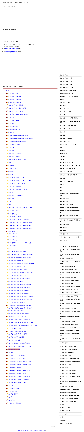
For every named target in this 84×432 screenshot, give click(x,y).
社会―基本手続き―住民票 (15, 105)
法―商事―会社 (12, 352)
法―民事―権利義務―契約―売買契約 (18, 290)
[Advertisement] (30, 17)
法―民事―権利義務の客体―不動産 (17, 269)
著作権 (44, 430)
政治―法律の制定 (13, 231)
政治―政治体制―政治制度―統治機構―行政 (20, 225)
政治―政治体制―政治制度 (15, 216)
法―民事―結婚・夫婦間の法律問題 (17, 334)
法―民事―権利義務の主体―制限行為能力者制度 (21, 264)
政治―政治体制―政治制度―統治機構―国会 (20, 222)
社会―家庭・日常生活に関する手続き (18, 114)
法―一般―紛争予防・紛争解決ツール (18, 251)
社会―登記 (11, 150)
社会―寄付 (11, 165)
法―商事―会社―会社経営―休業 (17, 382)
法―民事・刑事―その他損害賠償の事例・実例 (20, 322)
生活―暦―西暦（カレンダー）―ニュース (19, 180)
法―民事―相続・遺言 (14, 340)
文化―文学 (11, 198)
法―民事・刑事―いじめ (14, 328)
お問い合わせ (27, 430)
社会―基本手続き (13, 93)
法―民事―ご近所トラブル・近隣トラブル (19, 316)
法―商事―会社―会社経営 (15, 367)
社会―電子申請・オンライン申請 (17, 159)
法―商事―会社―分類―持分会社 (17, 358)
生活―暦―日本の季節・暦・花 (16, 183)
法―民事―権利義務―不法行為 (16, 310)
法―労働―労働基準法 (14, 388)
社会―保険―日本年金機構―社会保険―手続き (20, 138)
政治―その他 (12, 245)
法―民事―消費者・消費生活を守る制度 (19, 343)
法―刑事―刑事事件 (13, 394)
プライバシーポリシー (34, 430)
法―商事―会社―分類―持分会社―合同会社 (20, 361)
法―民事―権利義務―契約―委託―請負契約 (20, 305)
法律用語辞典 (12, 400)
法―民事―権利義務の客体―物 (16, 267)
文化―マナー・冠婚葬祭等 (15, 195)
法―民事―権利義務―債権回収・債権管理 (19, 284)
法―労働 (10, 385)
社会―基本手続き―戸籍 (14, 99)
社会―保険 (11, 132)
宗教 (9, 204)
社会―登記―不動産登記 (14, 153)
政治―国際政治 (12, 237)
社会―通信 (11, 123)
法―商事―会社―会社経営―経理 (17, 373)
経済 (9, 201)
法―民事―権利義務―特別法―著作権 (18, 313)
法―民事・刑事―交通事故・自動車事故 (19, 319)
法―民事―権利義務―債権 (15, 281)
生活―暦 (10, 174)
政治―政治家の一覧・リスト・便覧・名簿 (19, 243)
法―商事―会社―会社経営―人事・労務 (19, 370)
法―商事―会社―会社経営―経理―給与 (19, 376)
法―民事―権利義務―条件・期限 (17, 275)
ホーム (7, 90)
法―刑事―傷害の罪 (13, 391)
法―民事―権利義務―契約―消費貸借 (18, 293)
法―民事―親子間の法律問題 (16, 337)
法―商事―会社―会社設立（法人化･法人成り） (21, 364)
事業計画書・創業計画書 (11, 48)
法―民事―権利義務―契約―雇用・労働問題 (20, 299)
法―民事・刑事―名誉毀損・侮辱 (17, 331)
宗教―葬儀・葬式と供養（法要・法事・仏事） (20, 208)
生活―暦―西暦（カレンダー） (16, 177)
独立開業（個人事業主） (11, 52)
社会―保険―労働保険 (14, 144)
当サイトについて (21, 430)
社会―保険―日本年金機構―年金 (17, 141)
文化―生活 (11, 192)
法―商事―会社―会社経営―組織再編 (18, 379)
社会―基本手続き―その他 (15, 111)
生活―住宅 (11, 171)
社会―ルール (12, 168)
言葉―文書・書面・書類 (14, 186)
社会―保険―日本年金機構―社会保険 (18, 135)
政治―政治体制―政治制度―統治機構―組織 (20, 228)
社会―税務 (11, 147)
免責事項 (40, 430)
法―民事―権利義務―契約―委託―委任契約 (20, 308)
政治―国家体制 (12, 240)
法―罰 (10, 397)
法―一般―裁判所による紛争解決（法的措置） (20, 254)
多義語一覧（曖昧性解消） (15, 403)
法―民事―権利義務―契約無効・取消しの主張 (20, 272)
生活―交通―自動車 (13, 120)
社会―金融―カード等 (14, 129)
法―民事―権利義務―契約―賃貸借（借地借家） (21, 296)
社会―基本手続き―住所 (14, 102)
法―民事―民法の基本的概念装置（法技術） (20, 257)
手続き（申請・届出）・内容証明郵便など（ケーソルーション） (18, 2)
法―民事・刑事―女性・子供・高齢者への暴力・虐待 (22, 325)
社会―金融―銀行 (13, 126)
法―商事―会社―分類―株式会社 (17, 355)
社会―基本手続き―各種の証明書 (17, 108)
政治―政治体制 (12, 214)
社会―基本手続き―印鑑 (14, 96)
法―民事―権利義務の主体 (15, 260)
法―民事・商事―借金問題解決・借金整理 (19, 346)
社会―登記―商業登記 (14, 156)
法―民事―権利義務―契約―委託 (17, 302)
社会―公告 (11, 162)
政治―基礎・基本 (13, 211)
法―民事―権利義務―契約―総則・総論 (19, 287)
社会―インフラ (12, 117)
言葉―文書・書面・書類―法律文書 (17, 189)
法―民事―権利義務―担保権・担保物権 (19, 278)
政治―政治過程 (12, 233)
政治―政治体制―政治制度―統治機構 (18, 219)
